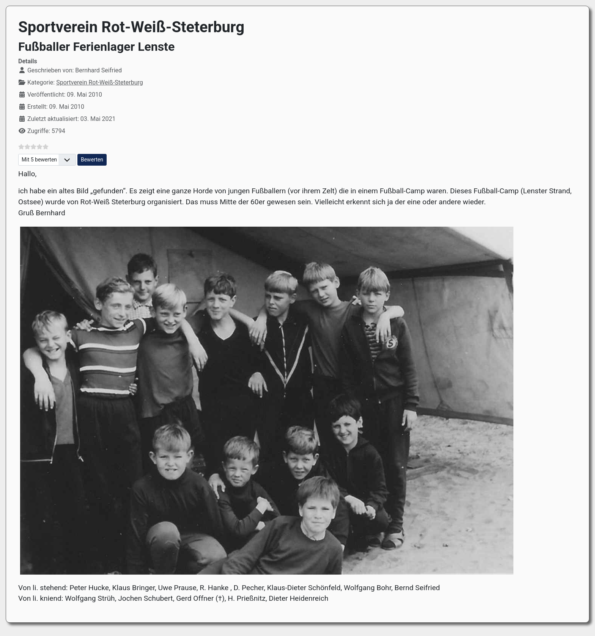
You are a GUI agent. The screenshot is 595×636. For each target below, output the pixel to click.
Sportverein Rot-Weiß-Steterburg (99, 82)
